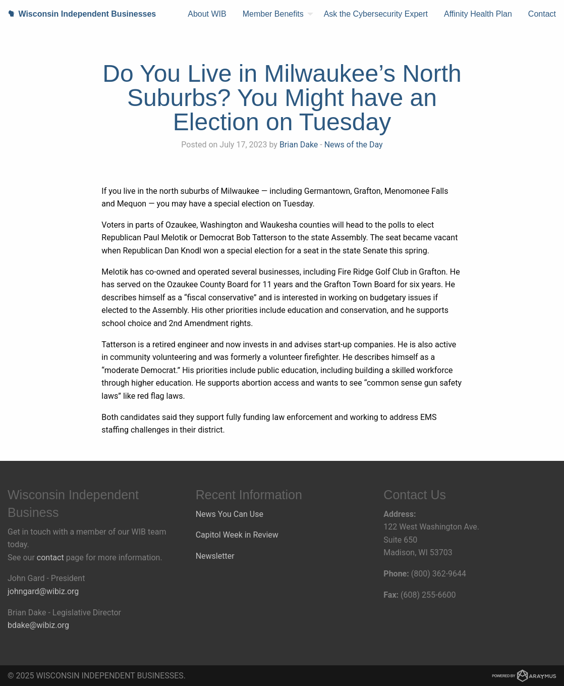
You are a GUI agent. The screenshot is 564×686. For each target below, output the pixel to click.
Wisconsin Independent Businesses (78, 14)
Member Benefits (273, 14)
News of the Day (353, 144)
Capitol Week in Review (237, 535)
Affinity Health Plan (478, 14)
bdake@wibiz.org (38, 625)
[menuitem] (207, 14)
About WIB (207, 14)
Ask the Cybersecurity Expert (376, 14)
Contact (542, 14)
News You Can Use (229, 514)
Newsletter (215, 556)
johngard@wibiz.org (43, 591)
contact (50, 557)
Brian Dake (298, 144)
